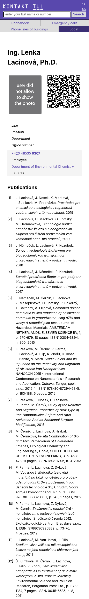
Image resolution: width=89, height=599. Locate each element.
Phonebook (20, 23)
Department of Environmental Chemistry (43, 166)
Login (74, 29)
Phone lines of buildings (29, 29)
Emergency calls (64, 23)
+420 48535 (26, 153)
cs (84, 4)
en (84, 9)
